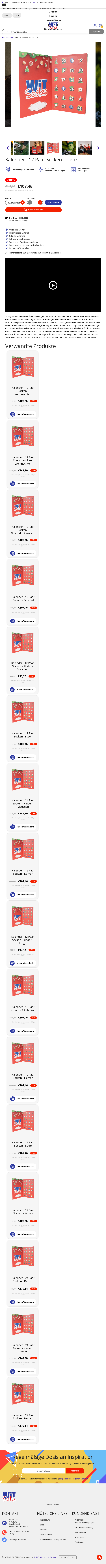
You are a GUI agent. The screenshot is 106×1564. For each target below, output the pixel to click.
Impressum (45, 1520)
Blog (42, 1524)
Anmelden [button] (79, 1537)
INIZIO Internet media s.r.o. (45, 1557)
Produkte (9, 37)
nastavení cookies (67, 1557)
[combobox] (15, 202)
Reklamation (80, 1532)
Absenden (75, 1470)
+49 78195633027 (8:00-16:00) (16, 2)
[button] (95, 25)
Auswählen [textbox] (14, 202)
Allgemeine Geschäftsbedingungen (84, 1521)
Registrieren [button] (80, 1542)
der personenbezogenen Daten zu (73, 1478)
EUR (7, 15)
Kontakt (62, 8)
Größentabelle (53, 202)
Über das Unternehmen (12, 8)
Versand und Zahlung (84, 1527)
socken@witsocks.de (43, 2)
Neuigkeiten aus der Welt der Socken (40, 8)
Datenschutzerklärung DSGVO (53, 1539)
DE (17, 15)
